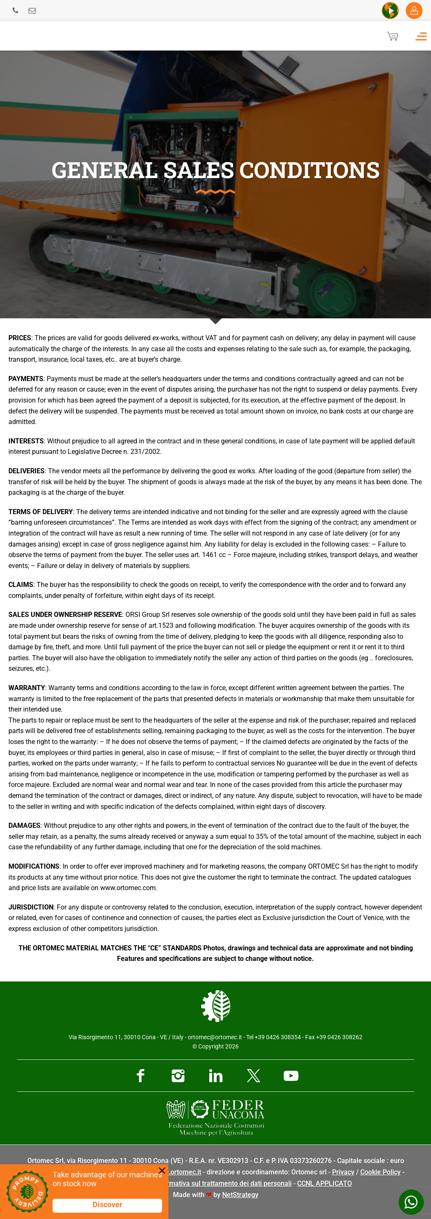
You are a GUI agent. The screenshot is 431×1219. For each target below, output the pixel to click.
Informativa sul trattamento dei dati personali (223, 1183)
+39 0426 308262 (339, 1037)
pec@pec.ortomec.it (171, 1172)
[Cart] (393, 35)
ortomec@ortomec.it (215, 1037)
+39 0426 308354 (278, 1037)
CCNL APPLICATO (324, 1183)
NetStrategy (240, 1195)
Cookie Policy (380, 1172)
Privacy (343, 1172)
